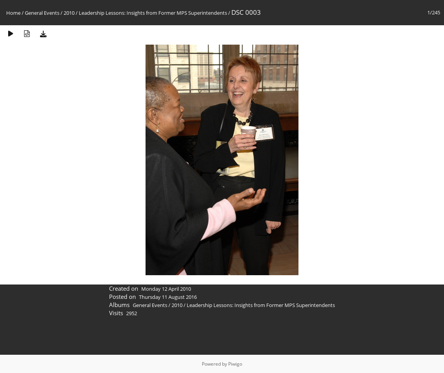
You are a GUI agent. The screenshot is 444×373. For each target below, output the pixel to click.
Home (13, 12)
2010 (69, 12)
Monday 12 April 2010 (166, 288)
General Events (42, 12)
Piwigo (235, 364)
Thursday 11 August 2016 (168, 296)
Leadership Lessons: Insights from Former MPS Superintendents (153, 12)
